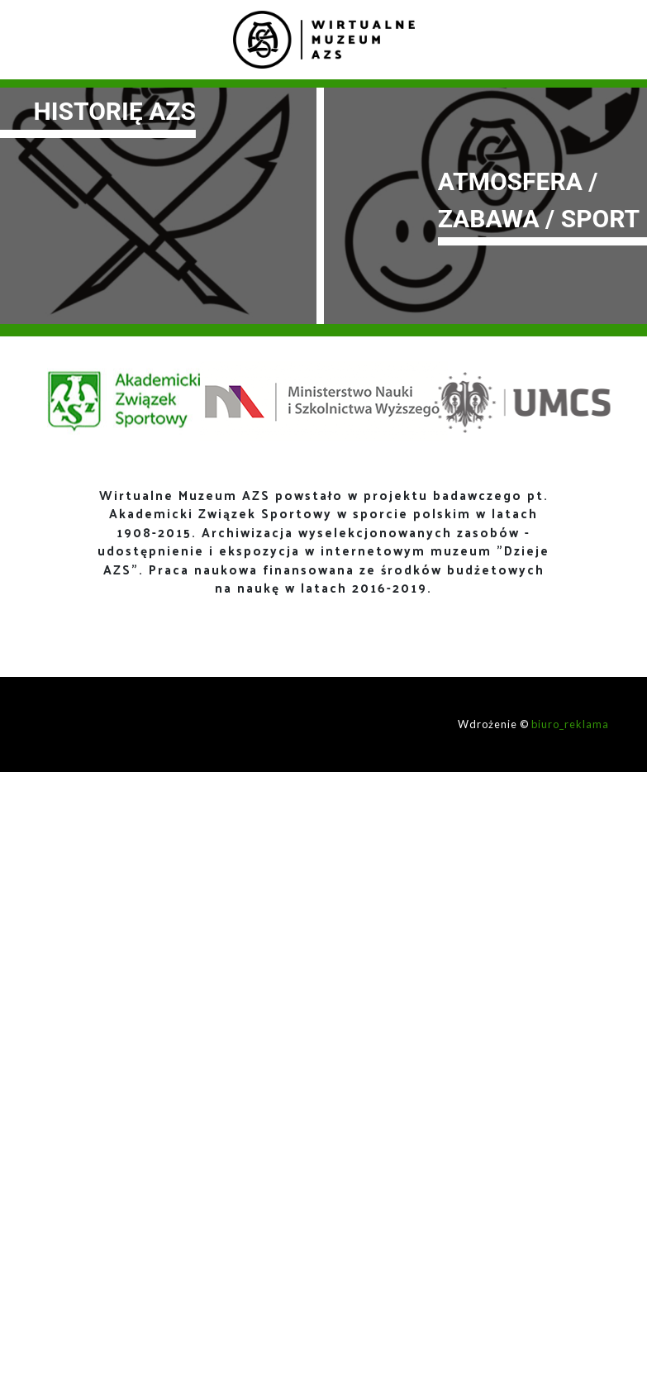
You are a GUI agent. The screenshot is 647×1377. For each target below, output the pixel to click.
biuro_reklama (570, 724)
